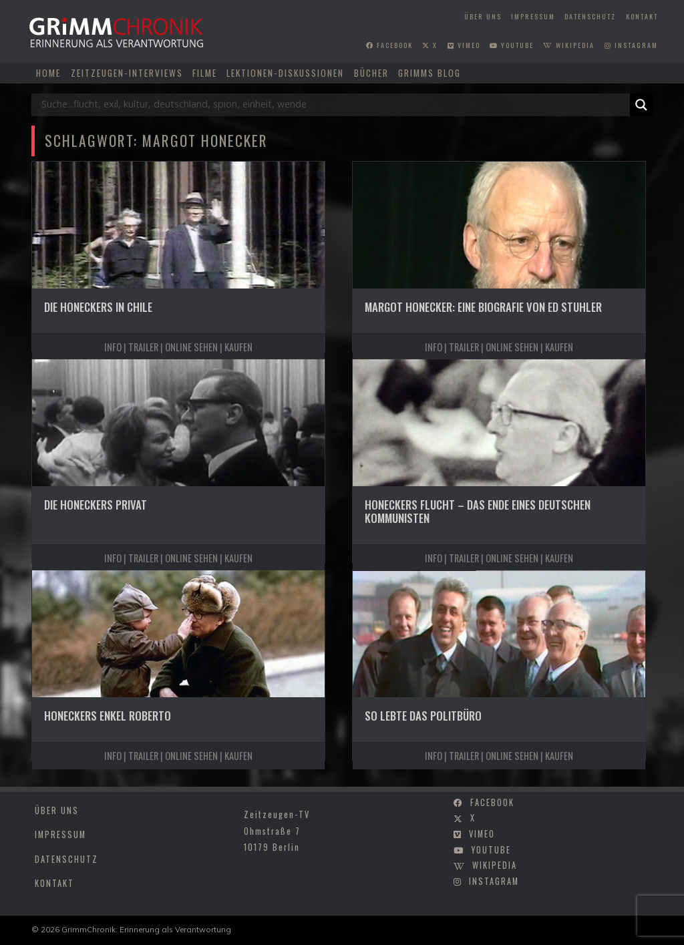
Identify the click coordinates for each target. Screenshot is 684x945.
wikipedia (568, 45)
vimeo (464, 45)
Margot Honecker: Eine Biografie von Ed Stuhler (483, 307)
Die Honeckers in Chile (98, 307)
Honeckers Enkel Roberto (107, 715)
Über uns (483, 16)
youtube (512, 45)
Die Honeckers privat (95, 504)
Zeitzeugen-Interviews (127, 72)
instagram (631, 45)
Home (48, 72)
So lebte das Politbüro (423, 715)
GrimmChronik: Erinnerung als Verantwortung (146, 929)
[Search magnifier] (641, 104)
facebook (389, 45)
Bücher (371, 72)
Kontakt (642, 16)
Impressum (533, 16)
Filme (204, 72)
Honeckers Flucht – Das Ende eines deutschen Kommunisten (477, 511)
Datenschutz (590, 16)
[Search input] (334, 104)
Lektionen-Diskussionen (285, 72)
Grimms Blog (429, 72)
